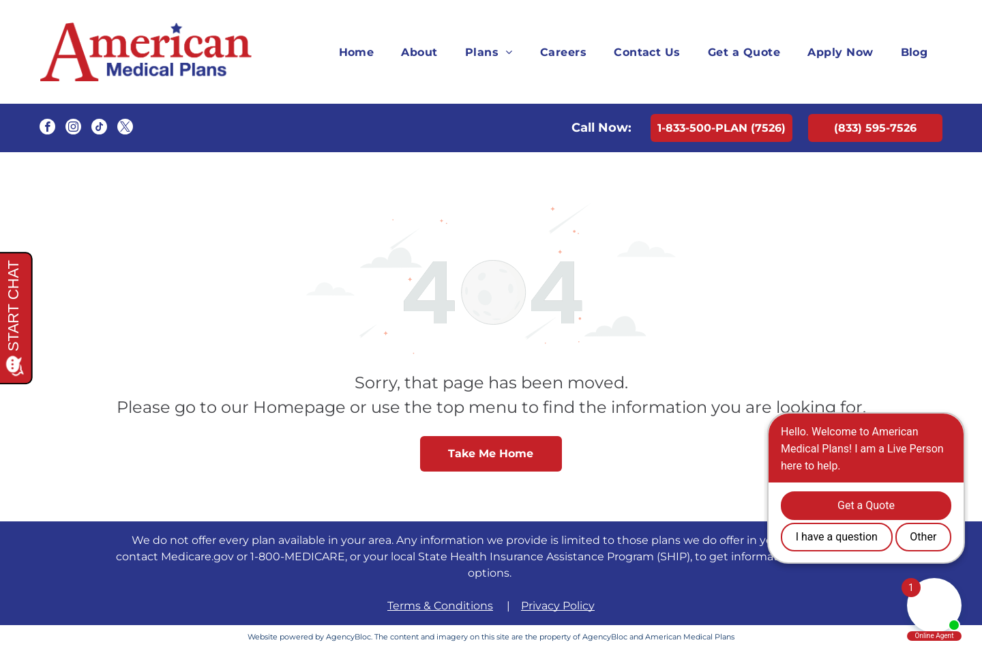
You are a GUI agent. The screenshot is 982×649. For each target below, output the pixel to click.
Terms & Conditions (440, 605)
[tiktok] (99, 128)
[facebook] (47, 128)
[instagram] (73, 128)
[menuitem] (356, 51)
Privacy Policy (558, 605)
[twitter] (125, 128)
